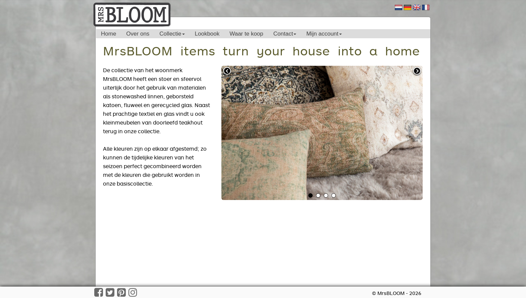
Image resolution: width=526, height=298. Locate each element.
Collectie (172, 34)
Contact (285, 34)
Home (108, 34)
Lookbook (207, 34)
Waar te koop (246, 34)
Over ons (137, 34)
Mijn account (323, 34)
